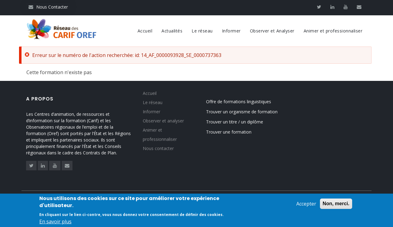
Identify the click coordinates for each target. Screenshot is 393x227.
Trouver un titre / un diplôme (234, 122)
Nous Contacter (48, 7)
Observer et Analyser (272, 31)
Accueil (145, 31)
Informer (231, 31)
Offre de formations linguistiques (238, 101)
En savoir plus (55, 222)
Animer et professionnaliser (333, 31)
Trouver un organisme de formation (242, 112)
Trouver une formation (228, 132)
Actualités (171, 31)
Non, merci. (336, 204)
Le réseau (202, 31)
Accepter (306, 204)
